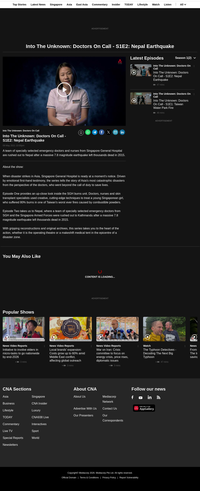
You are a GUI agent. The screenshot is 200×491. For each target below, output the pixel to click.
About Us (80, 396)
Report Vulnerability (128, 477)
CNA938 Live (40, 417)
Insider (116, 20)
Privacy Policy (109, 477)
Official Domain (69, 477)
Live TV (7, 431)
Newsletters (10, 444)
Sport (35, 431)
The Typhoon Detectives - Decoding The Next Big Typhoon (159, 353)
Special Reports (13, 437)
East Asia (82, 20)
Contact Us (110, 408)
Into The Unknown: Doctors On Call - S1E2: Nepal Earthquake (170, 76)
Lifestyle (143, 20)
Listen (167, 20)
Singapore (56, 20)
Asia (69, 20)
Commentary (100, 20)
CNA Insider (39, 403)
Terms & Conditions (89, 477)
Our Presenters (83, 415)
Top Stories (19, 20)
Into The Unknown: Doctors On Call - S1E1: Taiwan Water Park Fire (170, 104)
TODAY (128, 20)
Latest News (38, 20)
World (35, 437)
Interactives (39, 424)
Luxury (36, 410)
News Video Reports (15, 345)
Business (8, 403)
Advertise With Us (85, 408)
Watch (156, 20)
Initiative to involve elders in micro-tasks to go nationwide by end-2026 (21, 353)
